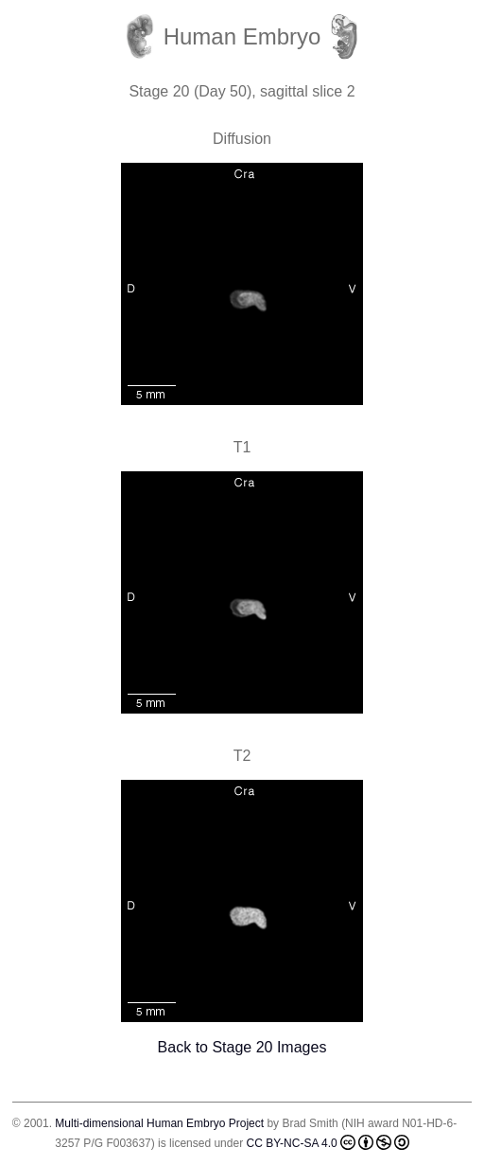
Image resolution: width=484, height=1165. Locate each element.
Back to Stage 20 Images (242, 1047)
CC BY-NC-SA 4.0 (327, 1142)
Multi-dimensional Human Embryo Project (159, 1123)
